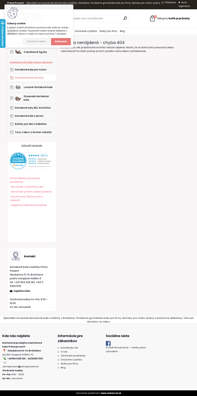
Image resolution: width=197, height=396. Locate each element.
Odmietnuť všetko (36, 41)
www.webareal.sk (111, 393)
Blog (122, 31)
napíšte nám (21, 291)
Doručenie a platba (86, 31)
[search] (125, 18)
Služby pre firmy (108, 31)
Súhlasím (61, 41)
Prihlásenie (170, 2)
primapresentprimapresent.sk (20, 366)
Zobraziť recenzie (31, 145)
